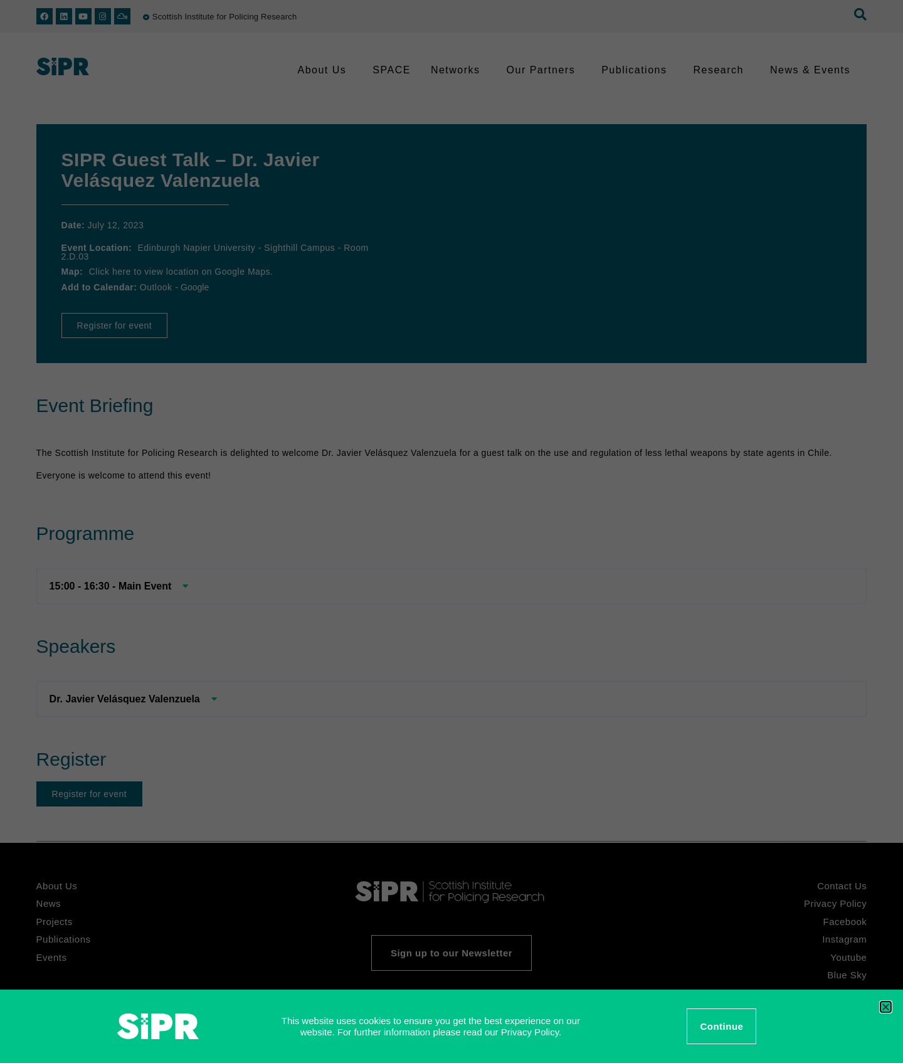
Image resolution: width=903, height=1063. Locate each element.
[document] (451, 531)
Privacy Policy (530, 1032)
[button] (885, 1007)
